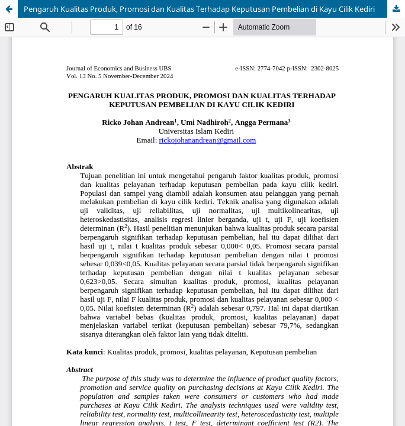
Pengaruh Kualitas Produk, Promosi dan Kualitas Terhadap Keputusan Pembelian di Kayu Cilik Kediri (199, 9)
